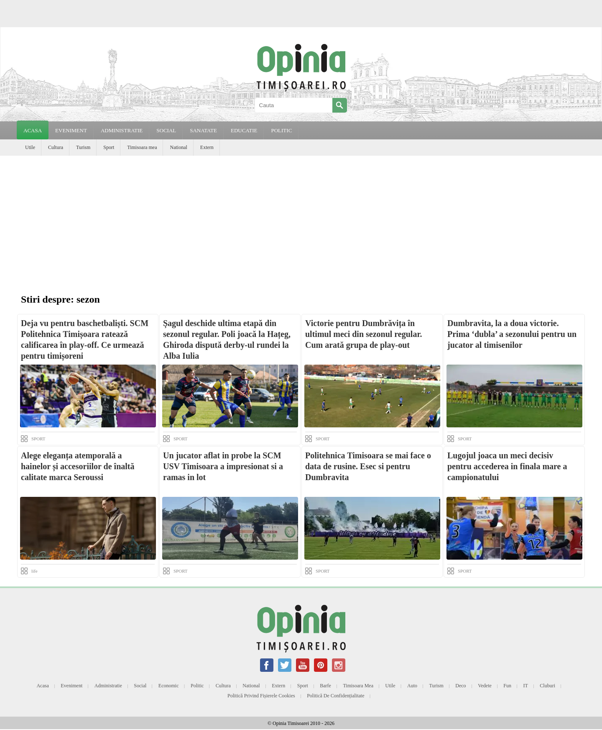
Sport (108, 147)
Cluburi (547, 686)
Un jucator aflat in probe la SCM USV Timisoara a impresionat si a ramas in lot (223, 466)
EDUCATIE (244, 130)
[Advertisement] (301, 218)
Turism (83, 147)
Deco (460, 686)
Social (140, 686)
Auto (412, 686)
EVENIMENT (71, 130)
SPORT (38, 438)
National (178, 147)
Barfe (325, 686)
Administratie (108, 686)
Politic (197, 686)
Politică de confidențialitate (335, 696)
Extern (207, 147)
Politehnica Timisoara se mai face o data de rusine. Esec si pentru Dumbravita (368, 466)
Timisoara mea (142, 147)
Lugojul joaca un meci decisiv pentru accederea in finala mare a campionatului (507, 466)
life (34, 570)
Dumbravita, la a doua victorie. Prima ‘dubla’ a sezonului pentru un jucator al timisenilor (511, 334)
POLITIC (281, 130)
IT (525, 686)
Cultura (55, 147)
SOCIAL (166, 130)
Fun (507, 686)
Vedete (485, 686)
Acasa (32, 130)
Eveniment (71, 686)
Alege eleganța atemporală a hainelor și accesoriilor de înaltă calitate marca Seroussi (77, 466)
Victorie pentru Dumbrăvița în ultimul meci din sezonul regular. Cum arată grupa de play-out (363, 334)
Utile (30, 147)
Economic (168, 686)
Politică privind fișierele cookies (261, 696)
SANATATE (203, 130)
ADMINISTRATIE (122, 130)
